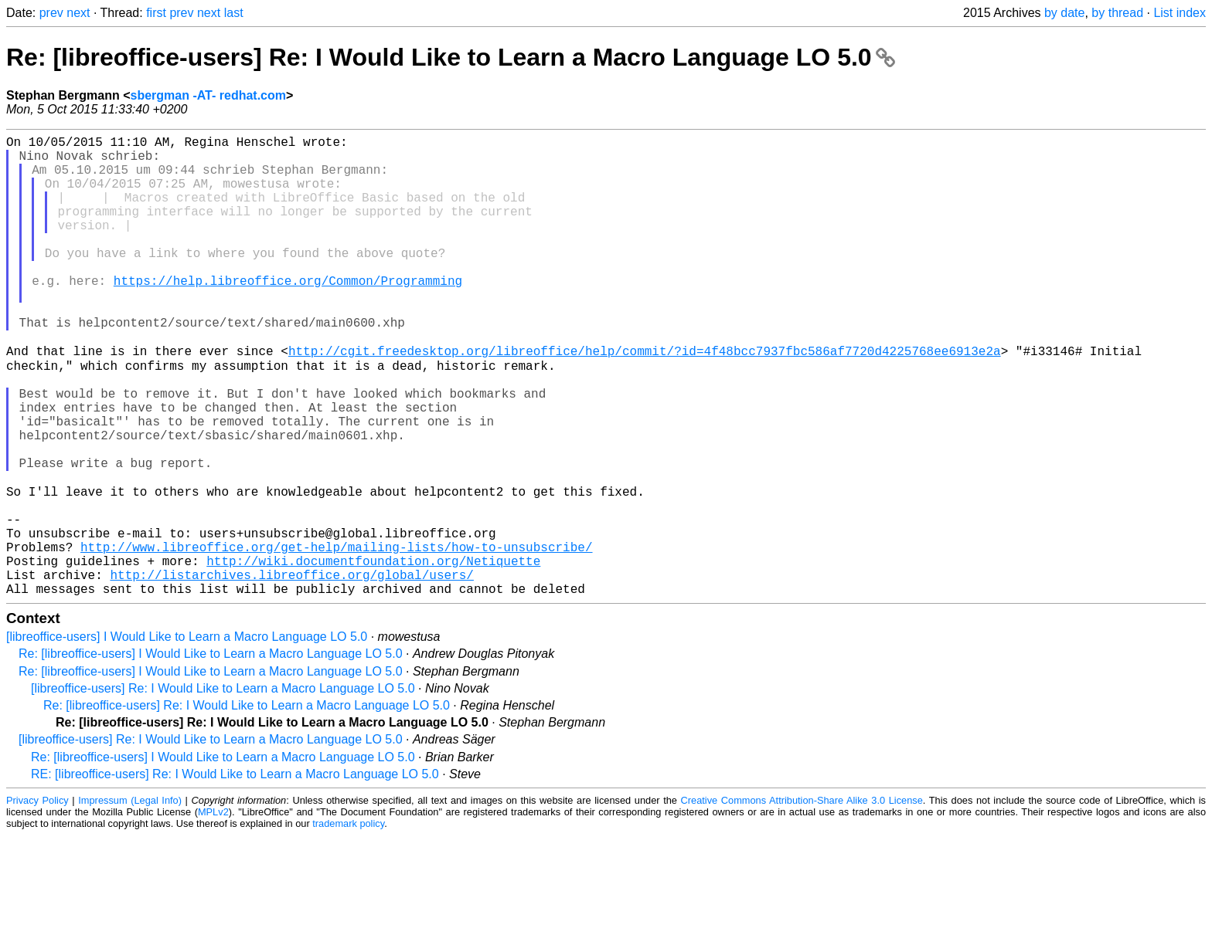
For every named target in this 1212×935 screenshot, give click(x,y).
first (156, 12)
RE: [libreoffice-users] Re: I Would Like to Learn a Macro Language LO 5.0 (235, 873)
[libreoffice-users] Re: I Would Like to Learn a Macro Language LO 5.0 (223, 787)
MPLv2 (213, 911)
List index (1179, 12)
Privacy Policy (37, 900)
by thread (1117, 12)
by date (1064, 12)
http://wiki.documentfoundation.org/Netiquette (373, 653)
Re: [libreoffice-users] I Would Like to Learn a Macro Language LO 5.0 (211, 753)
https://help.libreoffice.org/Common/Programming (288, 314)
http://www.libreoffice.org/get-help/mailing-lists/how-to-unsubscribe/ (336, 636)
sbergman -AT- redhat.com (208, 95)
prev (51, 12)
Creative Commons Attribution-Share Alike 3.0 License (802, 900)
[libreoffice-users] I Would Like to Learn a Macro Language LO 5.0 (186, 736)
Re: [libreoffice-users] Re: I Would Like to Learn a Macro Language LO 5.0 (450, 57)
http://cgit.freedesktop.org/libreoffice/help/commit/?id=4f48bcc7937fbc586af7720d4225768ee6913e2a (644, 399)
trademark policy (348, 923)
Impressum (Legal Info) (130, 900)
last (233, 12)
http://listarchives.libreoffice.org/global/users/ (291, 670)
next (78, 12)
